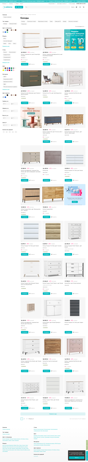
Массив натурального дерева (10, 86)
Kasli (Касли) (21, 446)
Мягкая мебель (47, 444)
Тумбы (51, 21)
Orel (6, 448)
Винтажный (45, 430)
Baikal (5, 43)
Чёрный (11, 438)
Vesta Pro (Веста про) (25, 449)
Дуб (21, 438)
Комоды (5, 23)
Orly (8, 448)
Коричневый (5, 440)
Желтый (38, 437)
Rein (10, 448)
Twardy (4, 449)
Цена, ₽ (4, 122)
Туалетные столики (31, 21)
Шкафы (64, 21)
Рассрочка (23, 23)
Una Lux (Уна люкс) (10, 449)
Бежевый (7, 438)
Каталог (19, 7)
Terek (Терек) (18, 448)
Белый (4, 438)
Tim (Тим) (24, 448)
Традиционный (7, 54)
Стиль (4, 49)
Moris (4, 448)
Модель (5, 36)
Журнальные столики (42, 21)
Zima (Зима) (5, 451)
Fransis (23, 445)
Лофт (41, 430)
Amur (5, 38)
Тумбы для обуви (12, 23)
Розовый (35, 438)
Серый (9, 440)
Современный (7, 59)
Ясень (27, 438)
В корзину (25, 64)
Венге (24, 438)
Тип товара (5, 21)
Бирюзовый (56, 437)
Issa (15, 446)
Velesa (18, 449)
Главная (21, 14)
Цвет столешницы (7, 28)
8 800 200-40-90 (80, 3)
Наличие (5, 14)
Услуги (21, 3)
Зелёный (17, 440)
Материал (5, 74)
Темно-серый (57, 435)
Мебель (25, 14)
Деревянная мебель (8, 81)
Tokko (27, 448)
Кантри (5, 52)
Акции (16, 3)
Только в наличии (7, 17)
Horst (8, 446)
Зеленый (52, 435)
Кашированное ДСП (8, 79)
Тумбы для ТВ (57, 21)
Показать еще (53, 414)
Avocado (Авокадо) (8, 40)
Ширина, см (5, 108)
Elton (10, 43)
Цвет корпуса (6, 93)
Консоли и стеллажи (73, 21)
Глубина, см (5, 101)
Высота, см (5, 115)
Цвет (4, 66)
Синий (13, 440)
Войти (72, 7)
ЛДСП (5, 76)
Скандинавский (7, 57)
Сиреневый (47, 437)
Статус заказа (72, 3)
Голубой (42, 437)
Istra (17, 446)
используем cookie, (77, 452)
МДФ (5, 84)
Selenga (13, 448)
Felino (14, 43)
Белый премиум (17, 438)
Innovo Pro (11, 446)
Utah (15, 449)
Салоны (11, 3)
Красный (52, 437)
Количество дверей (8, 129)
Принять (77, 457)
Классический (12, 52)
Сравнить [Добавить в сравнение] (32, 64)
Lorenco (26, 446)
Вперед (30, 418)
